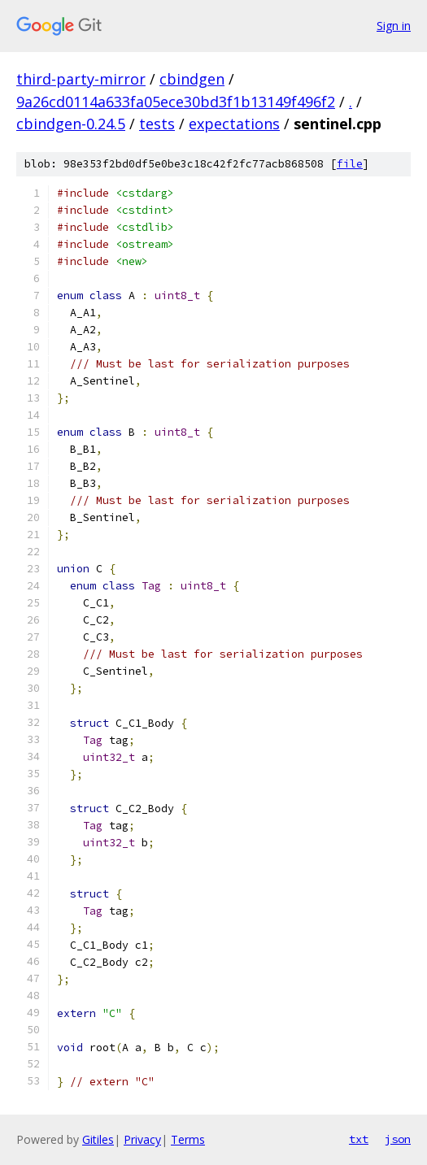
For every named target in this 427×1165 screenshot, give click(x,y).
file (350, 164)
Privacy (142, 1139)
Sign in (394, 25)
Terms (188, 1139)
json (398, 1139)
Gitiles (98, 1139)
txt (358, 1139)
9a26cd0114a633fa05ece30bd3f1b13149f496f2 (175, 101)
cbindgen (191, 79)
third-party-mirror (81, 79)
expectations (234, 123)
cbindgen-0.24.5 (70, 123)
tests (157, 123)
